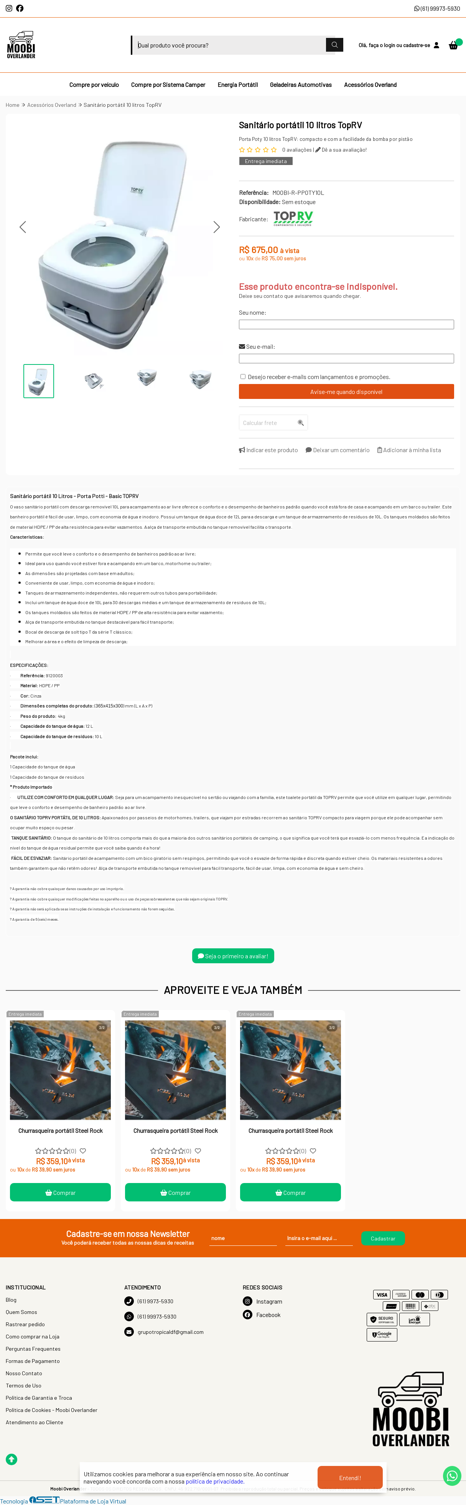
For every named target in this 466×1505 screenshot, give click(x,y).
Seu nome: (253, 312)
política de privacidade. (215, 1481)
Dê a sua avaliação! (341, 149)
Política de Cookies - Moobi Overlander (51, 1410)
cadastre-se (416, 45)
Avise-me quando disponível (346, 391)
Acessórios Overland (370, 84)
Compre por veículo (94, 84)
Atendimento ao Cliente (34, 1422)
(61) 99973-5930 (437, 8)
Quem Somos (21, 1312)
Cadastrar (383, 1238)
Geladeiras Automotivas (301, 84)
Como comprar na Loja (32, 1336)
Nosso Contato (24, 1373)
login (390, 45)
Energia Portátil (237, 84)
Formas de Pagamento (33, 1361)
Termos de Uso (23, 1385)
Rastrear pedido (25, 1324)
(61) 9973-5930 (148, 1301)
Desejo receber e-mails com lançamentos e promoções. (319, 376)
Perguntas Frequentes (33, 1348)
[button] (22, 227)
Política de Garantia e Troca (39, 1397)
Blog (11, 1299)
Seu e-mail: (257, 346)
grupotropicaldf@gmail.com (164, 1332)
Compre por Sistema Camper (168, 84)
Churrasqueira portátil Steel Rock (60, 1130)
